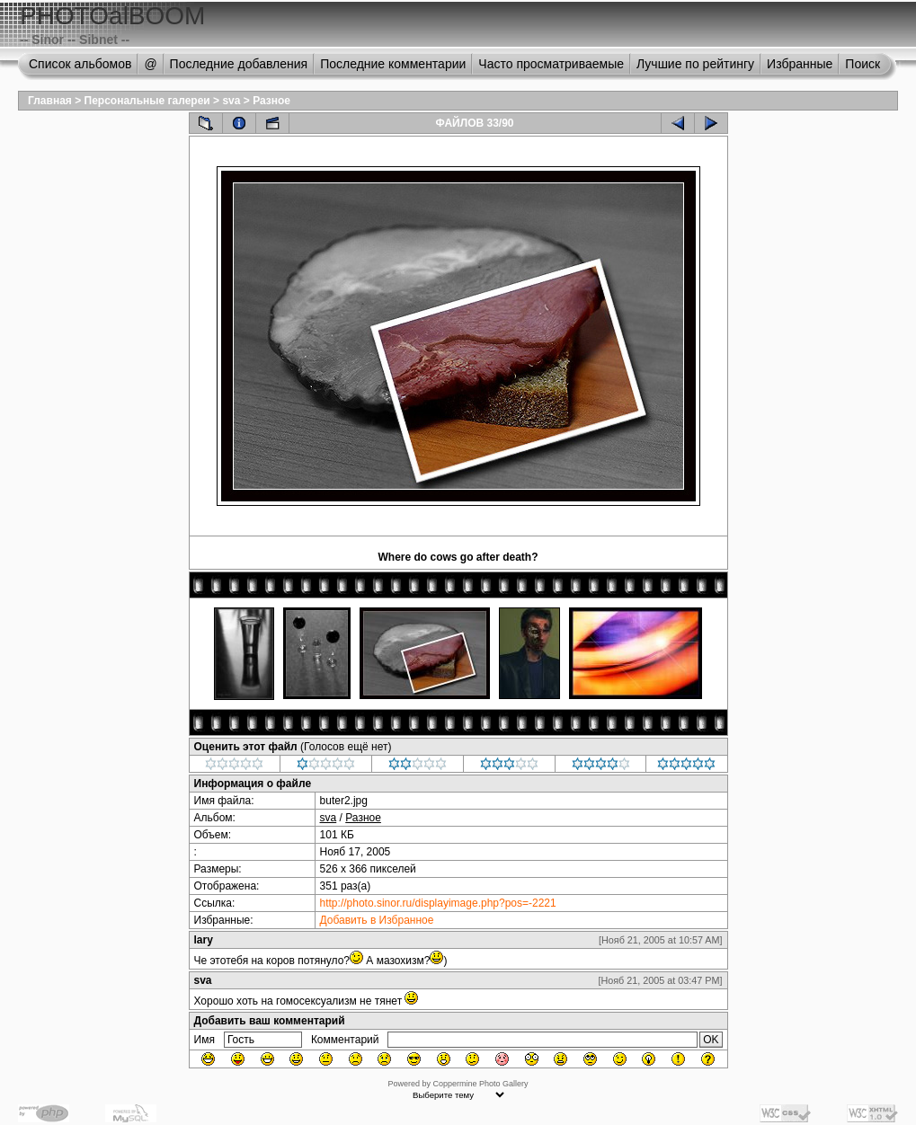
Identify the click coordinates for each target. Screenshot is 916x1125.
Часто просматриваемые (551, 64)
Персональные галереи (147, 100)
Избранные (799, 64)
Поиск (862, 64)
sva (231, 100)
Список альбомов (80, 64)
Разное (271, 100)
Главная (50, 100)
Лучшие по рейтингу (695, 64)
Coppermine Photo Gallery (480, 1083)
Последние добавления (239, 64)
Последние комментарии (393, 64)
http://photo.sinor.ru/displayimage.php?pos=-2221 (438, 903)
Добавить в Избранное (377, 920)
